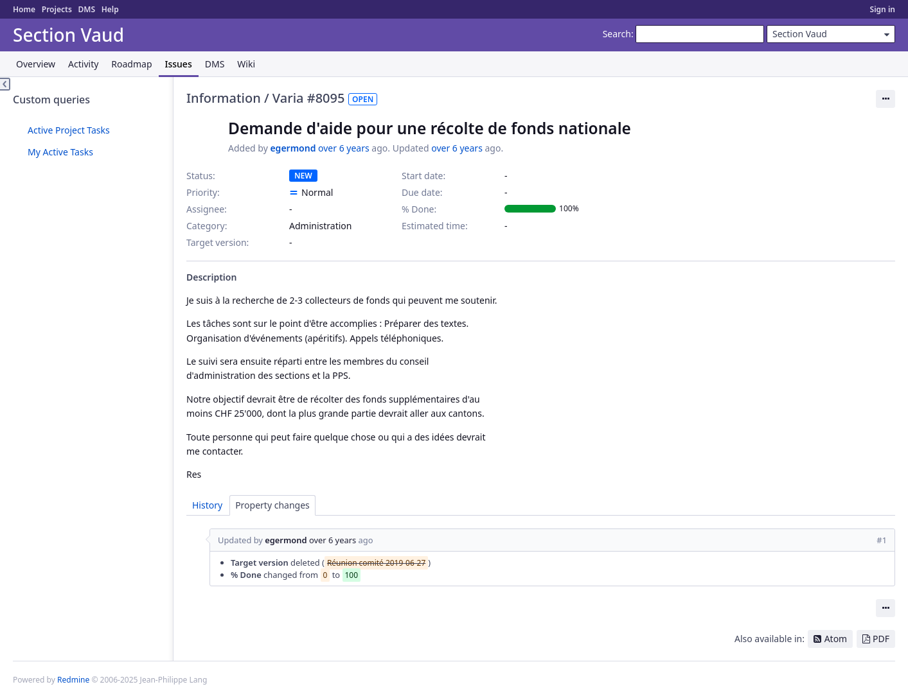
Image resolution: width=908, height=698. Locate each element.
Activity (83, 64)
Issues (178, 64)
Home (24, 9)
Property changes (272, 505)
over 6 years (343, 148)
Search (617, 34)
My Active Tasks (60, 152)
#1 (882, 540)
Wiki (246, 64)
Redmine (73, 679)
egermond (293, 148)
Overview (35, 64)
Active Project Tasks (69, 130)
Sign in (882, 9)
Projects (57, 9)
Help (110, 9)
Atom (836, 639)
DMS (86, 9)
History (207, 505)
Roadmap (131, 64)
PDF (881, 639)
